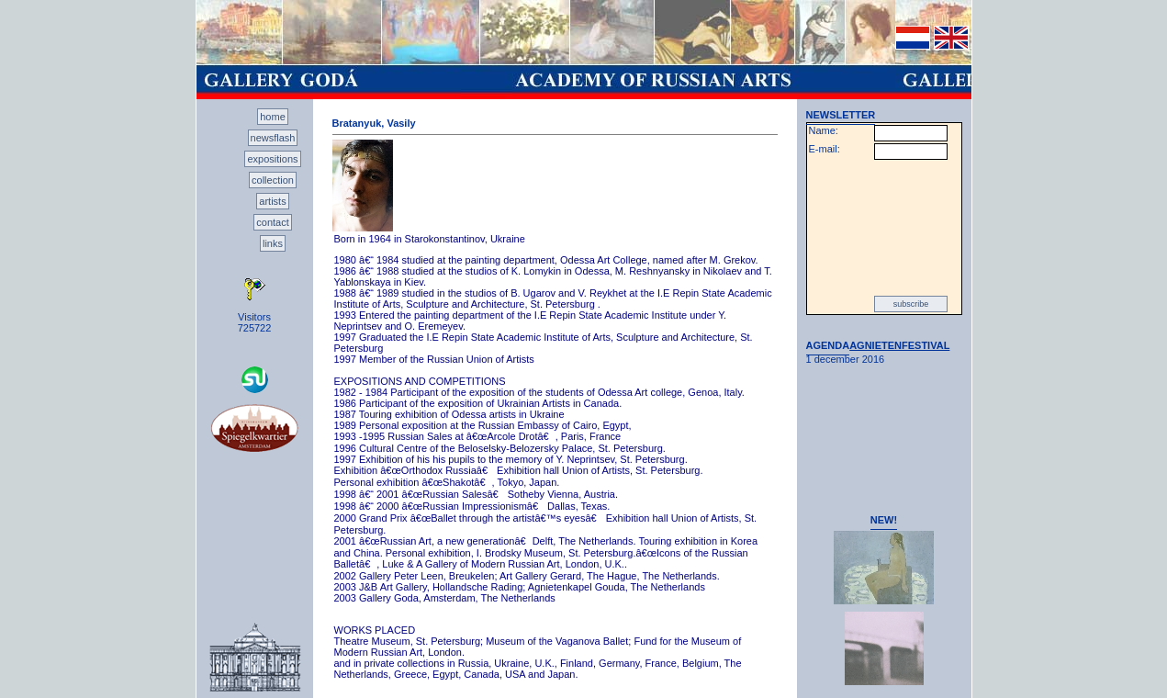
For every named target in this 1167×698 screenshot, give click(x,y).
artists (272, 201)
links (273, 243)
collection (273, 180)
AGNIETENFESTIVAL (899, 345)
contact (272, 222)
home (273, 116)
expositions (272, 158)
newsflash (273, 137)
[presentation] (884, 228)
